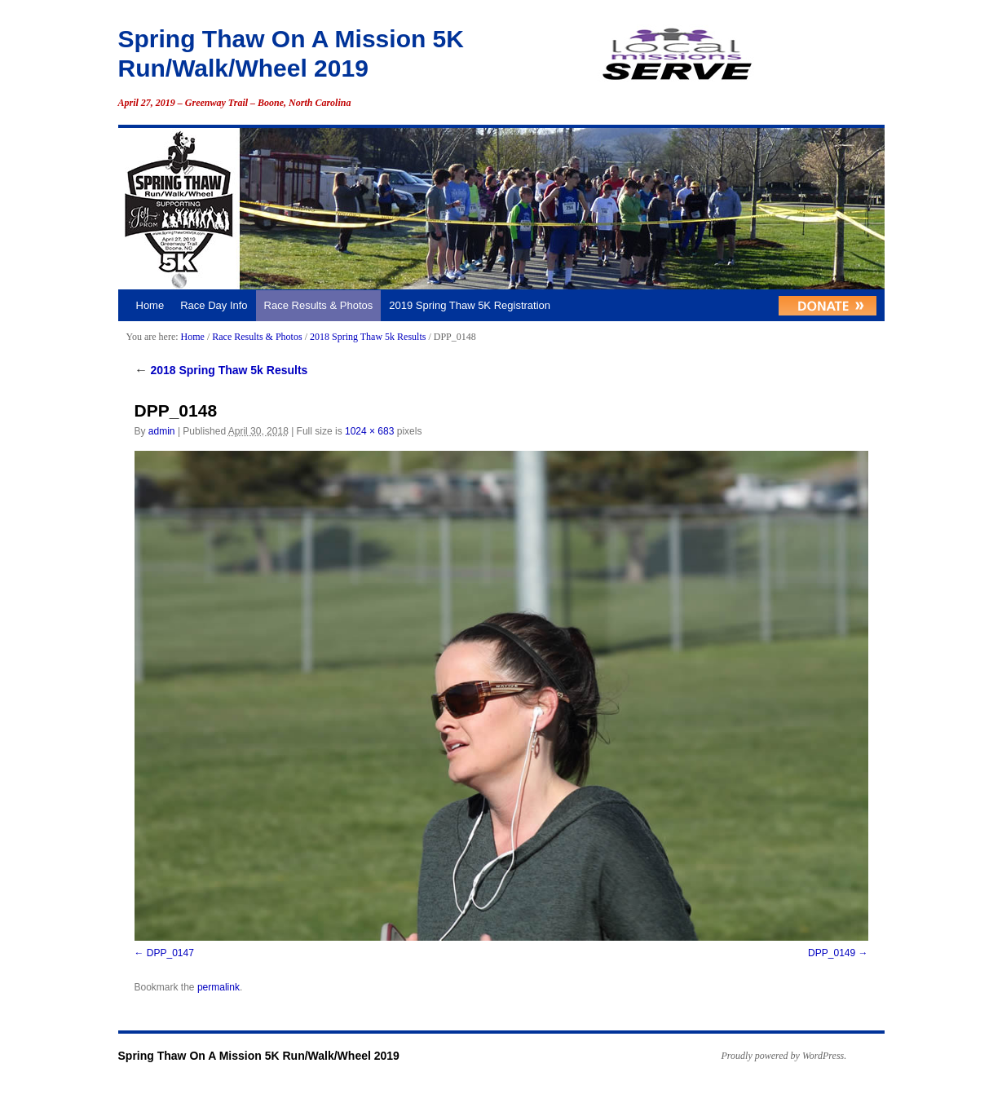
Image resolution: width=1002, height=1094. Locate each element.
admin (161, 431)
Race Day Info (213, 305)
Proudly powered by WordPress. (784, 1055)
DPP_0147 (170, 953)
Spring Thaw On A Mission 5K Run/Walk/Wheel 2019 (258, 1055)
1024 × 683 (369, 431)
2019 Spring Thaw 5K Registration (469, 305)
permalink (218, 987)
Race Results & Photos (318, 305)
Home (150, 305)
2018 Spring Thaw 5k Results (368, 336)
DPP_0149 (831, 953)
